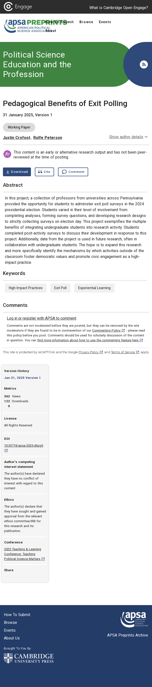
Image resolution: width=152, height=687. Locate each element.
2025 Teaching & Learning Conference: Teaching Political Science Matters (24, 554)
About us (12, 638)
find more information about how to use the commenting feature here (90, 340)
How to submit (17, 614)
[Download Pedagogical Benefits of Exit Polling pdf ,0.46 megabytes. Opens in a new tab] (17, 171)
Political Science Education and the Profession (37, 64)
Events (10, 630)
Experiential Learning (94, 288)
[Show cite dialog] (44, 171)
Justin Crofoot (16, 137)
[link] (41, 318)
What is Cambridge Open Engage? (118, 7)
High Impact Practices (26, 288)
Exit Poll (60, 288)
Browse (10, 622)
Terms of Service (125, 352)
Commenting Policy (108, 330)
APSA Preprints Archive (127, 635)
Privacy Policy (91, 352)
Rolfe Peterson (47, 137)
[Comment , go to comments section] (73, 171)
